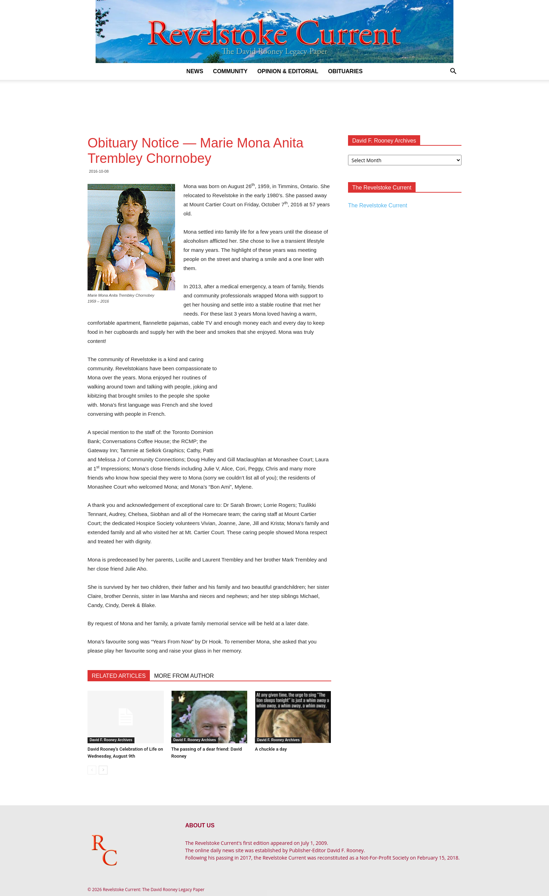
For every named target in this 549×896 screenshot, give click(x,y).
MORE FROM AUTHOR (184, 676)
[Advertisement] (274, 104)
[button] (453, 72)
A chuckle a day (271, 749)
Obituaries (345, 71)
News (194, 71)
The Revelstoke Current (377, 205)
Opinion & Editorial (287, 71)
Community (230, 71)
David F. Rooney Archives (111, 740)
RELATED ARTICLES (119, 676)
